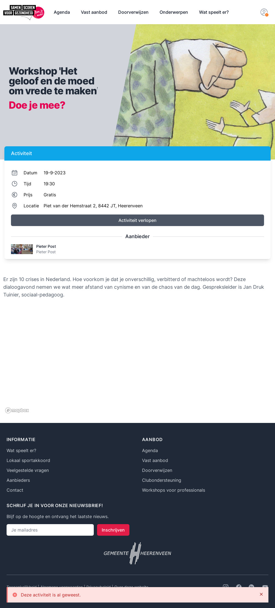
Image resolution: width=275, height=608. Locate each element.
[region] (137, 360)
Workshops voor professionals (173, 490)
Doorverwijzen (133, 12)
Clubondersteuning (161, 480)
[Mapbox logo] (17, 410)
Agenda (62, 12)
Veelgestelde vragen (28, 470)
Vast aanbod (94, 12)
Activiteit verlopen (137, 220)
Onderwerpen (174, 12)
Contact (15, 490)
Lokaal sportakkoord (28, 460)
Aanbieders (18, 480)
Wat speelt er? (214, 12)
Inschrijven (113, 530)
